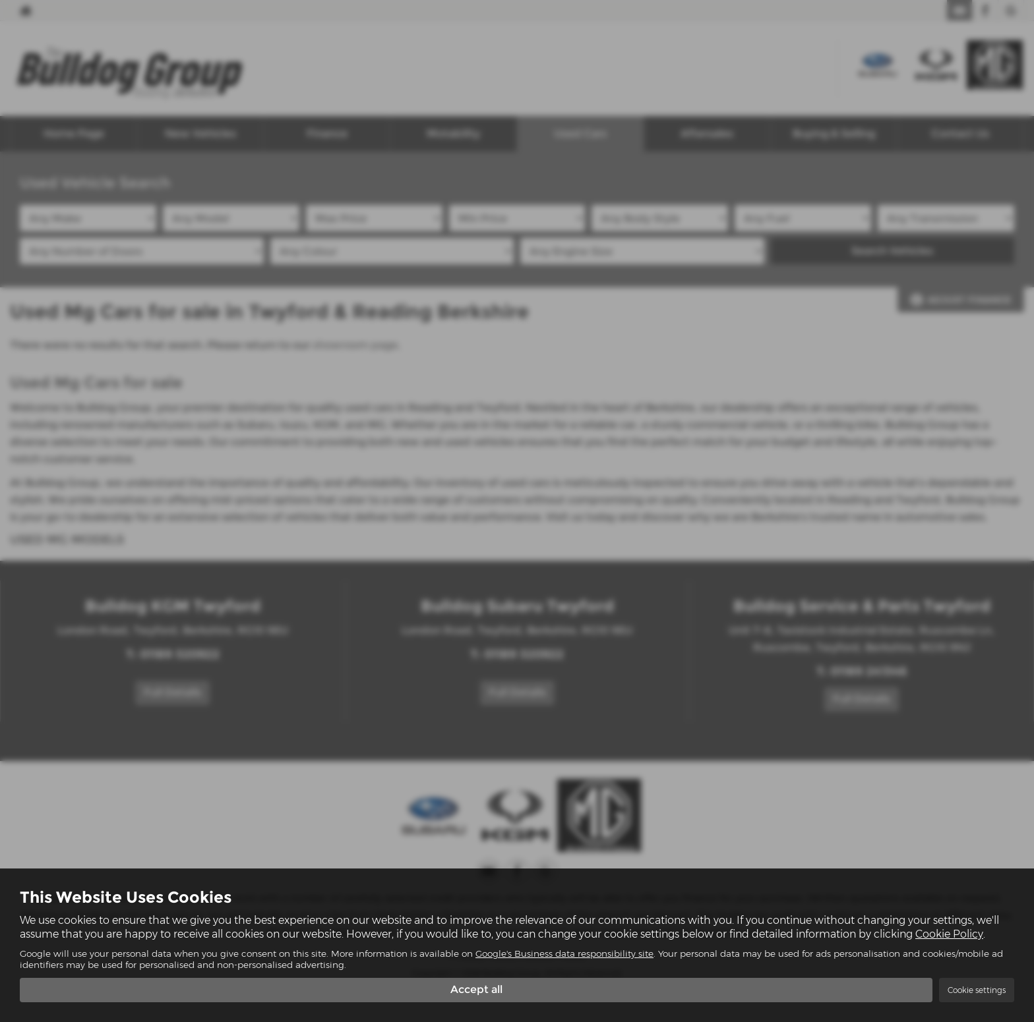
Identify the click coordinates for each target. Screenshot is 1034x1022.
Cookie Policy (949, 934)
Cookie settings (977, 990)
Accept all (476, 989)
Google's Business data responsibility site (564, 953)
